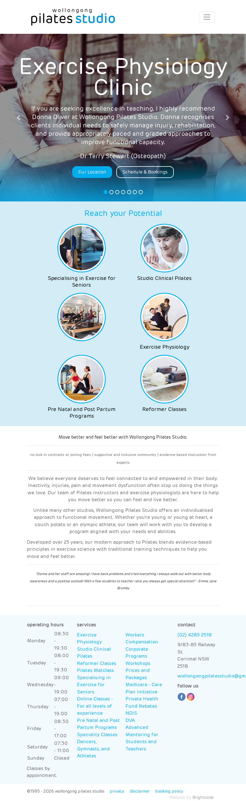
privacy (117, 791)
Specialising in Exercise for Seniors (94, 685)
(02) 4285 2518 (194, 635)
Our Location (92, 172)
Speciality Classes (97, 735)
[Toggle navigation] (207, 17)
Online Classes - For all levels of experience (95, 706)
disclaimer (139, 791)
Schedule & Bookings (145, 172)
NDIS (131, 713)
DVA (130, 720)
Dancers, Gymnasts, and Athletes (93, 749)
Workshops (138, 663)
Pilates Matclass (95, 670)
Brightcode (203, 797)
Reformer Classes (96, 663)
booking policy (169, 791)
